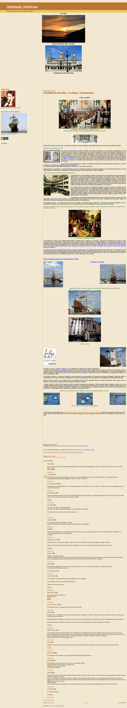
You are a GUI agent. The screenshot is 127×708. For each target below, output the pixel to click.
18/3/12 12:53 (50, 526)
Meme (49, 642)
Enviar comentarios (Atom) (57, 705)
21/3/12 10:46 (50, 602)
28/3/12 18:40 (50, 670)
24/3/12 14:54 (50, 650)
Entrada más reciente (49, 702)
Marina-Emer (51, 592)
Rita (48, 529)
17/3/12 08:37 (50, 502)
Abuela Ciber (51, 576)
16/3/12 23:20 (50, 490)
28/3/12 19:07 (50, 686)
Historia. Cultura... (62, 457)
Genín (49, 464)
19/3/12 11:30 (50, 551)
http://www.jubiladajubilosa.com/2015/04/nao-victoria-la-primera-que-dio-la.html (63, 452)
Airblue (49, 564)
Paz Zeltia (50, 505)
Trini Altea (50, 689)
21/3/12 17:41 (50, 610)
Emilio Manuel (51, 492)
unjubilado (50, 520)
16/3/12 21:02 (50, 472)
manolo (49, 672)
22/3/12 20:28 (50, 640)
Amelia (49, 612)
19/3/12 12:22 (50, 561)
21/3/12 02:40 (50, 590)
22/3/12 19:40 (50, 627)
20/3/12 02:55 (50, 573)
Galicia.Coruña (55, 457)
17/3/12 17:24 (50, 517)
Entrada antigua (122, 702)
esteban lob (50, 652)
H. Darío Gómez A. (52, 604)
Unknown (50, 474)
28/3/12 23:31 (50, 697)
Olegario (49, 553)
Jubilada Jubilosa (22, 7)
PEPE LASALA (51, 630)
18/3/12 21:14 (50, 537)
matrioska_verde (52, 539)
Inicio (86, 702)
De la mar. (50, 457)
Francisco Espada (52, 483)
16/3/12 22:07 (50, 481)
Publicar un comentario (49, 700)
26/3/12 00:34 (50, 658)
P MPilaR (50, 660)
